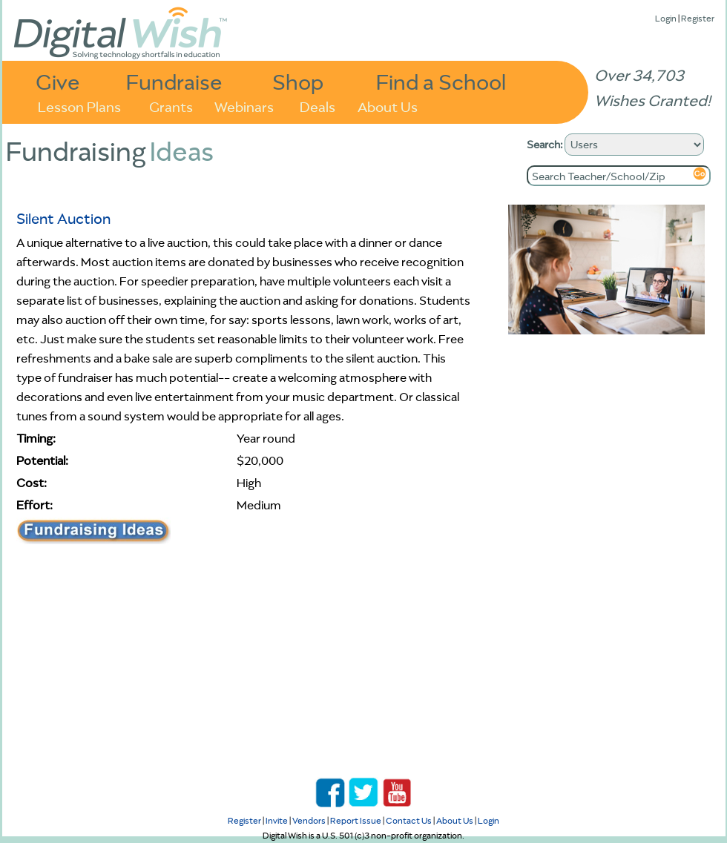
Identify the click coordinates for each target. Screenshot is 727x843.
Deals (317, 105)
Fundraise (174, 81)
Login (666, 18)
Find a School (441, 81)
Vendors (309, 820)
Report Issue (355, 820)
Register (697, 18)
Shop (297, 81)
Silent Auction (63, 218)
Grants (171, 105)
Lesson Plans (79, 105)
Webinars (244, 105)
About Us (388, 105)
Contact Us (409, 820)
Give (58, 81)
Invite (277, 820)
